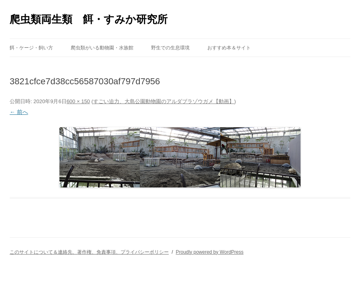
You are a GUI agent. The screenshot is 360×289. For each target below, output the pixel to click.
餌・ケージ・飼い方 (31, 48)
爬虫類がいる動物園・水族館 (102, 48)
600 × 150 (78, 101)
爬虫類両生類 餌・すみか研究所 (89, 19)
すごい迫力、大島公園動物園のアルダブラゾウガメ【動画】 (163, 101)
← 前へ (19, 112)
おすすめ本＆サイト (229, 48)
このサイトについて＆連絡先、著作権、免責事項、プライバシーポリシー (89, 252)
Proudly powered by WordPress (209, 252)
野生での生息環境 (170, 48)
